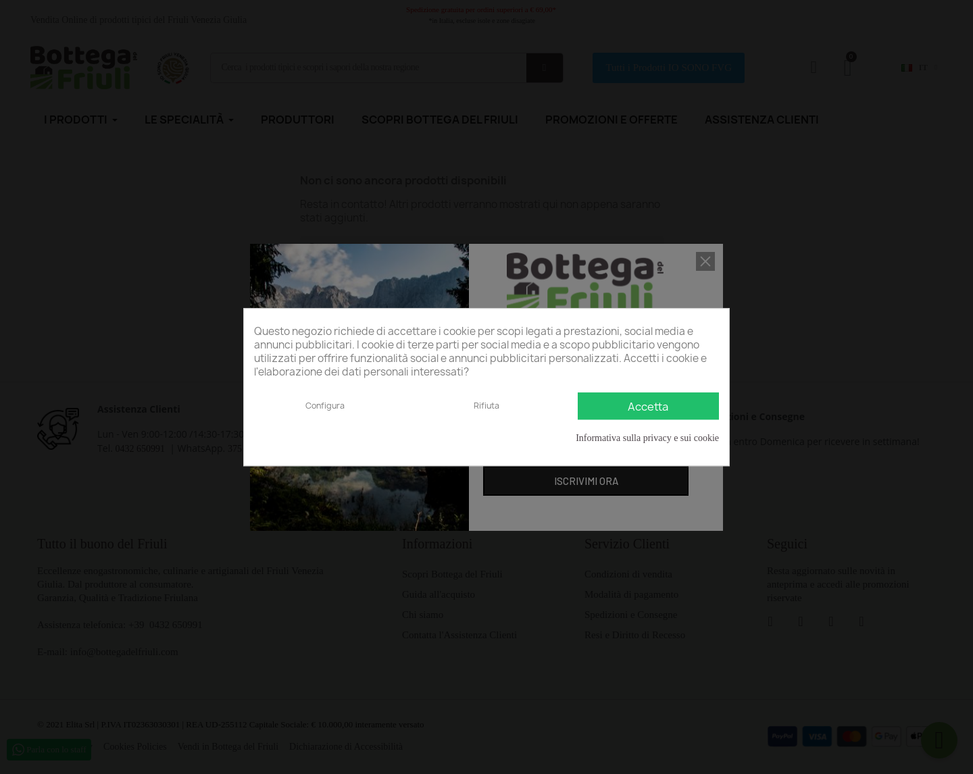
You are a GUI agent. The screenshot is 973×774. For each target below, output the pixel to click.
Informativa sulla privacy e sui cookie (647, 438)
